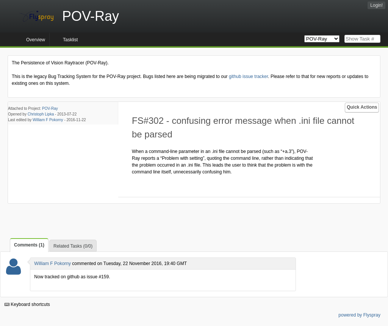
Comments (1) (29, 245)
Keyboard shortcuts (27, 304)
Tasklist (70, 39)
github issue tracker (248, 76)
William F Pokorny (48, 120)
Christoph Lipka (41, 114)
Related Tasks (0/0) (72, 246)
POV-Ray (50, 108)
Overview (35, 39)
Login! (376, 5)
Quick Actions (362, 107)
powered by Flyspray (359, 315)
